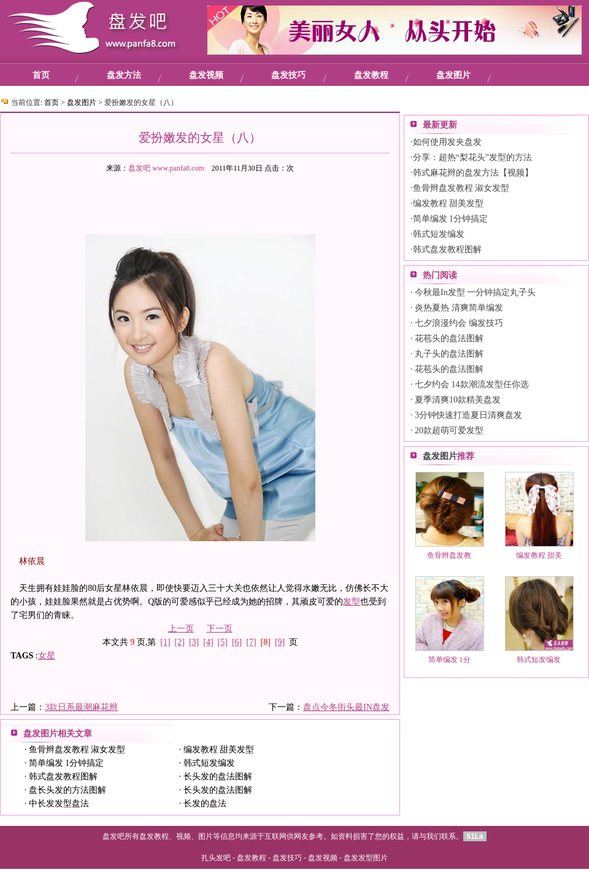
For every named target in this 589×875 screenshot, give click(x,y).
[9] (280, 642)
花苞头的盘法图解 (449, 338)
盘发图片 (453, 75)
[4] (208, 642)
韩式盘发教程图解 (63, 776)
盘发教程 (371, 75)
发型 (351, 601)
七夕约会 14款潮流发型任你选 (472, 384)
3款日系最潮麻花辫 (81, 707)
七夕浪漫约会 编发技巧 (459, 323)
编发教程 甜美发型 (219, 749)
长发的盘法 (204, 803)
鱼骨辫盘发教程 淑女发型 (77, 749)
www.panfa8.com (178, 168)
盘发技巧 (288, 75)
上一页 (181, 628)
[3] (194, 642)
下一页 (220, 628)
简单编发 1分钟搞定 (66, 763)
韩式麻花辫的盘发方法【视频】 (473, 172)
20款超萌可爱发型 (449, 430)
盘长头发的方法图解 (67, 790)
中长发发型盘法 (59, 803)
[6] (237, 642)
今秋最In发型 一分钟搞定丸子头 (475, 292)
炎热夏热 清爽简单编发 (459, 307)
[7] (251, 642)
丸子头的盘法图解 (449, 353)
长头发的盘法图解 (217, 776)
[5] (223, 642)
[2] (180, 642)
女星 (46, 655)
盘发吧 (139, 168)
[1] (165, 642)
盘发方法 (124, 75)
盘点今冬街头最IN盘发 (346, 707)
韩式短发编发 (209, 763)
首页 (41, 75)
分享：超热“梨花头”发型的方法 (472, 157)
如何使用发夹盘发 (447, 142)
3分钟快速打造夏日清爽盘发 (468, 415)
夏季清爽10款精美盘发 (458, 399)
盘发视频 (206, 75)
